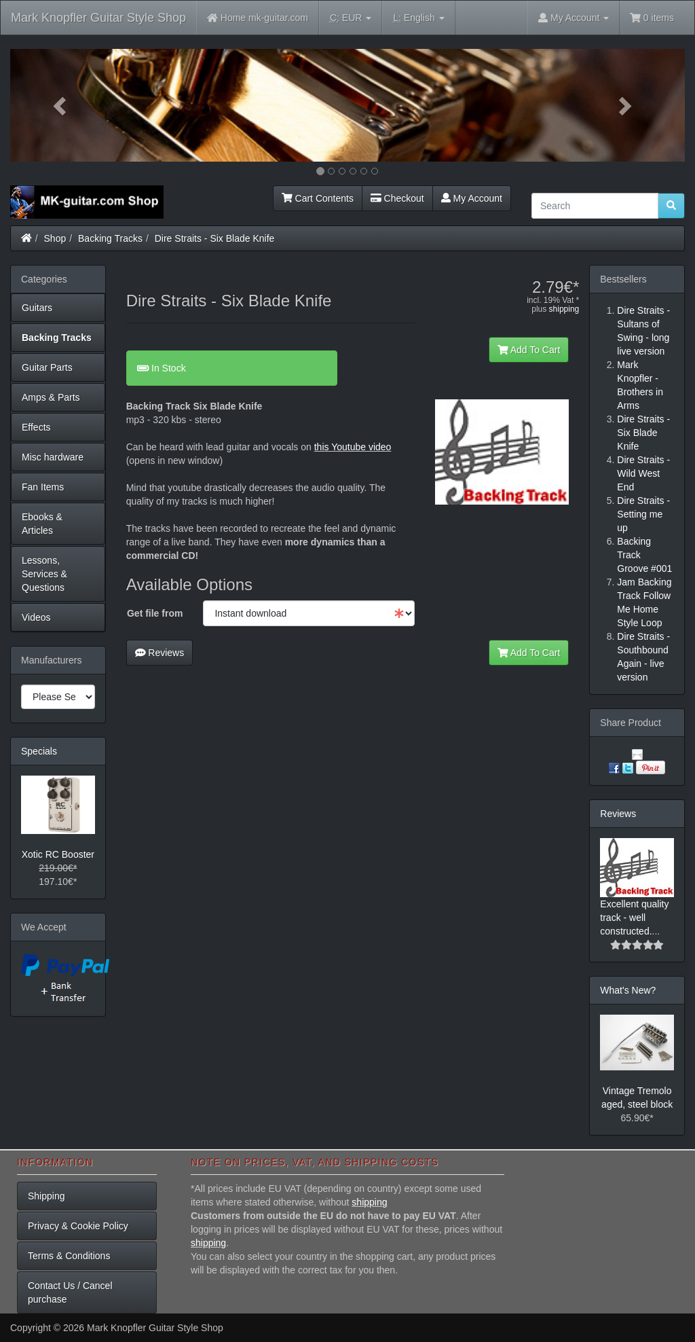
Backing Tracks (110, 238)
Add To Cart (529, 349)
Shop (55, 238)
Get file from (155, 613)
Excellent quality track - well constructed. (634, 918)
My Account (471, 198)
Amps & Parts (51, 397)
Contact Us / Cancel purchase (70, 1292)
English (418, 18)
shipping (564, 309)
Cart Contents (318, 198)
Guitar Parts (47, 367)
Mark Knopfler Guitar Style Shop (98, 17)
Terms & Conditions (69, 1255)
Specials (39, 751)
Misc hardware (52, 457)
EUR (350, 18)
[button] (60, 105)
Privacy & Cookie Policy (78, 1225)
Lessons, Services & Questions (44, 574)
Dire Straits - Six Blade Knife (215, 238)
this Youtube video (353, 446)
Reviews (160, 652)
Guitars (37, 307)
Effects (36, 427)
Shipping (46, 1196)
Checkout (397, 198)
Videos (36, 617)
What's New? (628, 990)
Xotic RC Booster (58, 854)
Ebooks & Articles (42, 523)
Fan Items (43, 487)
